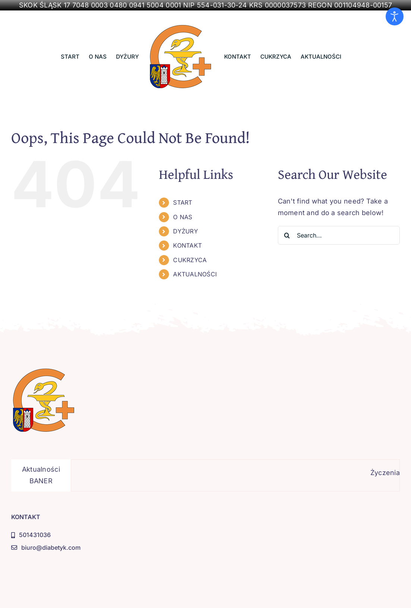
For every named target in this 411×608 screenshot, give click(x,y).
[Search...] (339, 235)
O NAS (182, 217)
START (182, 202)
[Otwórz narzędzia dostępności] (395, 16)
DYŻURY (185, 231)
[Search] (287, 235)
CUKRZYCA (190, 260)
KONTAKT (187, 245)
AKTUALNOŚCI (195, 274)
